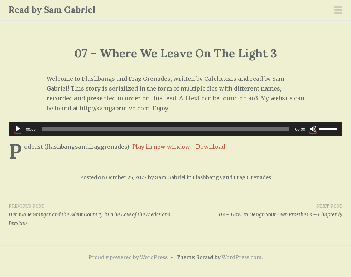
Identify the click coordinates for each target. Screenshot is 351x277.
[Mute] (313, 129)
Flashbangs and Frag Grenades (232, 177)
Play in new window (161, 146)
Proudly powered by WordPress (128, 257)
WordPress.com (241, 257)
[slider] (166, 129)
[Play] (17, 129)
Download (210, 146)
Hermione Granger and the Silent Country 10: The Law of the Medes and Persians (92, 214)
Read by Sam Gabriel (52, 9)
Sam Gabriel (170, 177)
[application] (175, 129)
